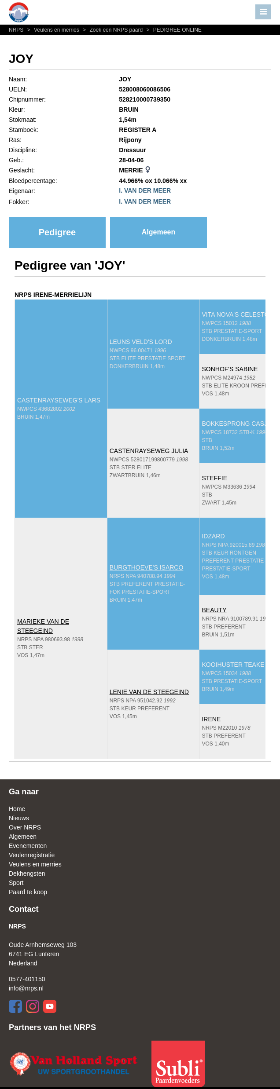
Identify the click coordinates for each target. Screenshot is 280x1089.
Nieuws (19, 818)
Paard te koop (28, 891)
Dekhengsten (27, 873)
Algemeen (158, 232)
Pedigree (57, 232)
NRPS (17, 30)
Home (17, 808)
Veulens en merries (53, 30)
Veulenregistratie (32, 855)
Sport (16, 882)
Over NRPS (25, 827)
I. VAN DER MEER (145, 190)
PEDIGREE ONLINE (173, 30)
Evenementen (28, 845)
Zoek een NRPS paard (112, 30)
